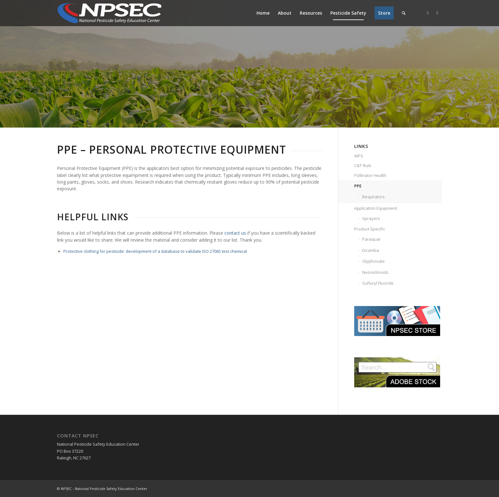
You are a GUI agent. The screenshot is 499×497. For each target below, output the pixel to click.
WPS (358, 156)
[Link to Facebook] (427, 13)
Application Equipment (375, 208)
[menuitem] (263, 13)
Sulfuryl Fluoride (378, 283)
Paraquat (371, 239)
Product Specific (369, 229)
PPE (358, 186)
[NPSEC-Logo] (109, 13)
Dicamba (370, 250)
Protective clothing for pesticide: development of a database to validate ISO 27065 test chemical (155, 251)
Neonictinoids (375, 272)
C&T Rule (362, 165)
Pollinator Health (370, 175)
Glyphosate (373, 261)
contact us (235, 233)
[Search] (404, 13)
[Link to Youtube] (437, 13)
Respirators (373, 197)
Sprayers (371, 218)
